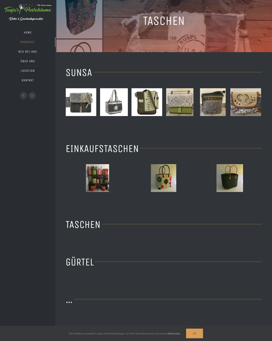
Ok (194, 333)
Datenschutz (174, 333)
